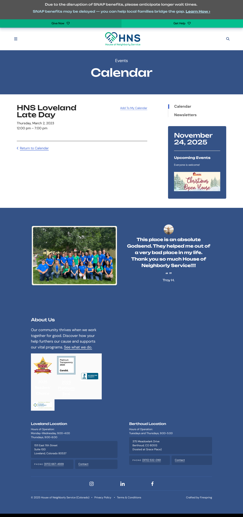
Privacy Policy (102, 497)
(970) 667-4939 (54, 464)
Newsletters (185, 115)
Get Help (182, 23)
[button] (17, 39)
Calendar (182, 106)
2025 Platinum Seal (66, 388)
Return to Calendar (34, 148)
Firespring (206, 497)
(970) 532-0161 (151, 460)
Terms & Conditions (129, 497)
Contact (83, 464)
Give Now (60, 23)
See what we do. (78, 347)
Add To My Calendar (133, 108)
